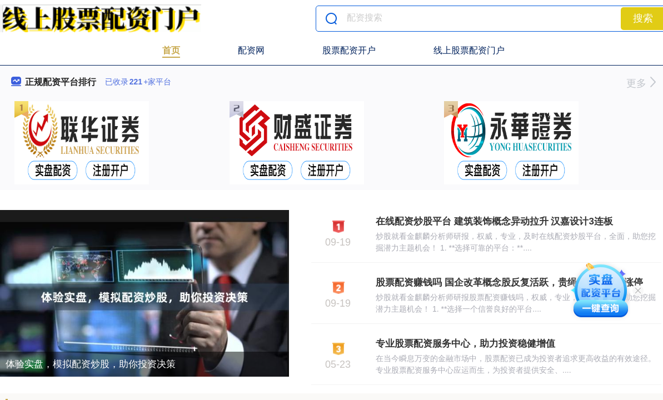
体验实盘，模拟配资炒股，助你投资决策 (91, 364)
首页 (171, 50)
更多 (641, 83)
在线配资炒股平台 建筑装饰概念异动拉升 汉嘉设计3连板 (494, 221)
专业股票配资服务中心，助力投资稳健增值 (465, 343)
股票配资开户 (349, 50)
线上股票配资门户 (469, 50)
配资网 (251, 50)
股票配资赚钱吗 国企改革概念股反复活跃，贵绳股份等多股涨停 (509, 282)
